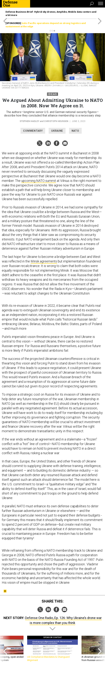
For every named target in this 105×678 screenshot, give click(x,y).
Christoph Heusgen (56, 121)
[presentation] (5, 650)
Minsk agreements (44, 261)
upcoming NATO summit (38, 181)
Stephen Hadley (29, 121)
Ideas (52, 94)
